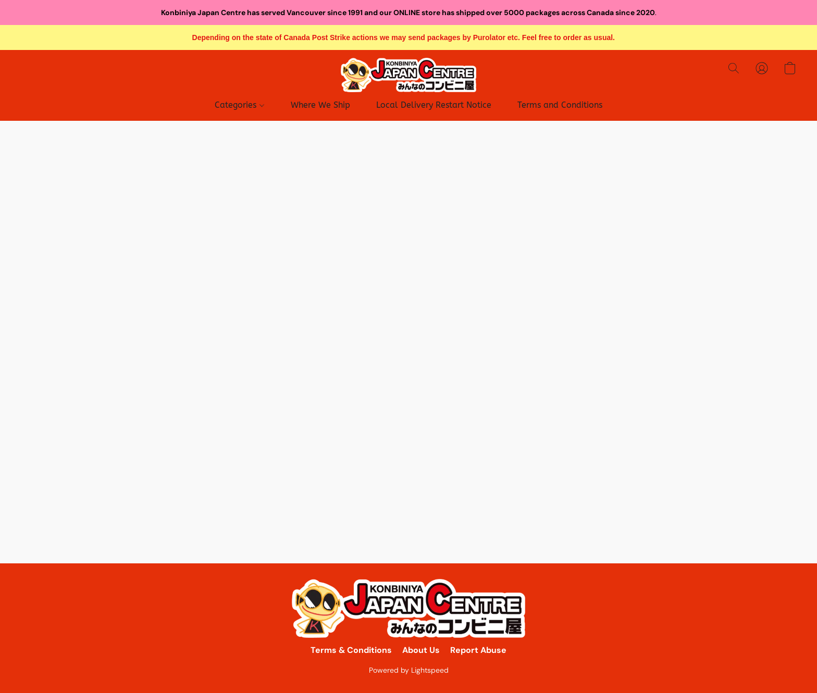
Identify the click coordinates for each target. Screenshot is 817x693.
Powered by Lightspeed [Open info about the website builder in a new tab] (409, 670)
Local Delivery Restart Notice (433, 105)
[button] (408, 75)
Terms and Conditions (559, 105)
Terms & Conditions (351, 650)
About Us (421, 650)
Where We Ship (320, 105)
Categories (239, 105)
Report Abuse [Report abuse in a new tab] (478, 650)
